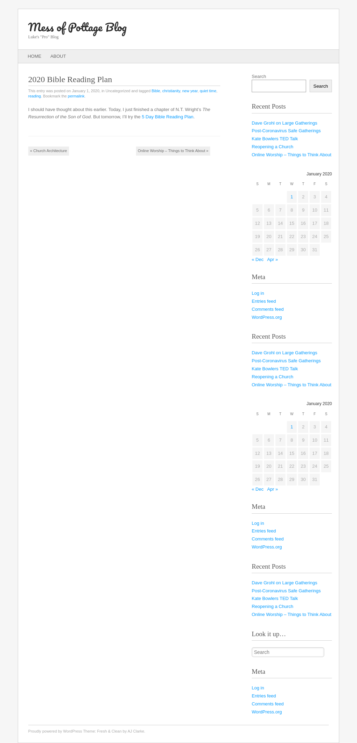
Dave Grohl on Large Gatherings (284, 123)
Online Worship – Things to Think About (173, 151)
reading (34, 96)
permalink (76, 96)
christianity (171, 91)
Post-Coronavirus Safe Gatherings (286, 130)
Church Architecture (48, 151)
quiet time (208, 91)
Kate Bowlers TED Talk (275, 138)
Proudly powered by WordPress (55, 731)
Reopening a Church (272, 146)
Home (34, 56)
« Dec (258, 259)
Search (259, 76)
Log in (258, 293)
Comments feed (268, 309)
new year (190, 91)
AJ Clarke (136, 731)
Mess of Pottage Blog (77, 27)
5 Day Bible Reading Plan (167, 116)
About (58, 56)
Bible (156, 91)
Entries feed (264, 301)
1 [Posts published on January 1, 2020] (291, 196)
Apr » (272, 259)
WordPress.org (267, 317)
